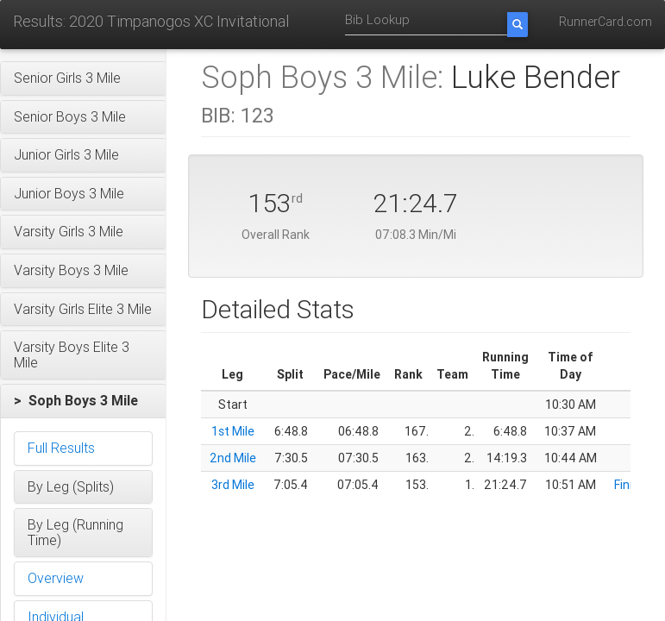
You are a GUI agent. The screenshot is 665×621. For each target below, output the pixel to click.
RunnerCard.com (605, 21)
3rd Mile (232, 484)
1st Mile (232, 431)
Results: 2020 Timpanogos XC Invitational (151, 21)
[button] (83, 78)
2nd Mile (233, 458)
